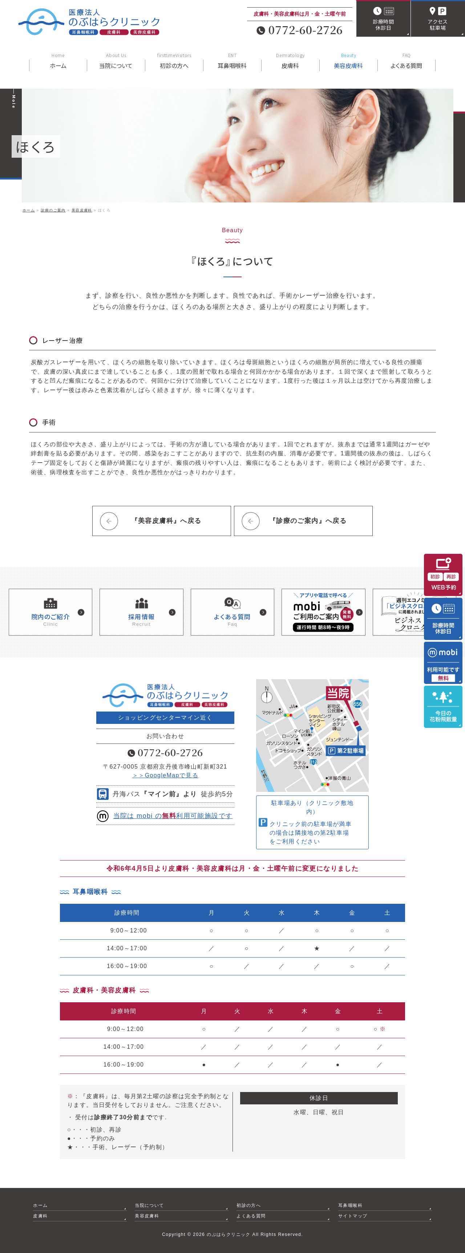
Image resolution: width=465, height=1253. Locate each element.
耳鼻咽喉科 (350, 1205)
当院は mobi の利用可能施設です (173, 815)
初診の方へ (248, 1205)
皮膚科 (40, 1215)
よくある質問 (251, 1215)
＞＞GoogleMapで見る (165, 775)
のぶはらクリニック (229, 1234)
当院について (149, 1205)
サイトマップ (352, 1215)
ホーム (40, 1205)
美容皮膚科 (147, 1215)
